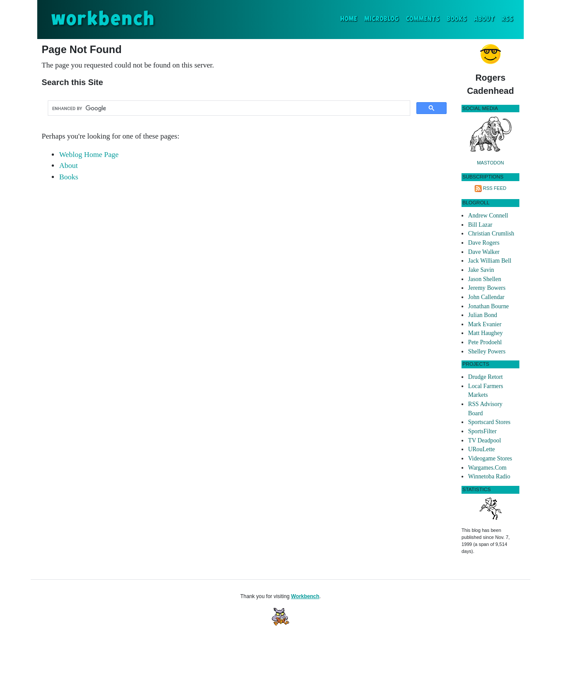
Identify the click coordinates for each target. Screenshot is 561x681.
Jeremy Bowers (486, 288)
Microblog (381, 19)
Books (457, 19)
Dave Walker (484, 252)
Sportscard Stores (489, 422)
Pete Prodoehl (485, 342)
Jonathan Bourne (488, 306)
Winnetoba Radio (489, 476)
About (484, 19)
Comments (423, 19)
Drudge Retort (485, 377)
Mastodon (490, 162)
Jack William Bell (489, 260)
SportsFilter (482, 431)
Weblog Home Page (89, 154)
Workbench (305, 596)
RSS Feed (495, 188)
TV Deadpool (484, 440)
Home (350, 18)
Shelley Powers (486, 351)
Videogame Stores (490, 458)
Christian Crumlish (491, 233)
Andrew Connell (488, 215)
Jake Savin (481, 270)
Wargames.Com (487, 467)
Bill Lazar (480, 224)
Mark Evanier (484, 324)
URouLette (481, 449)
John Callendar (486, 297)
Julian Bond (482, 315)
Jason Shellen (484, 279)
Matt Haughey (485, 333)
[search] (228, 108)
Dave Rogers (483, 242)
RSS (507, 19)
